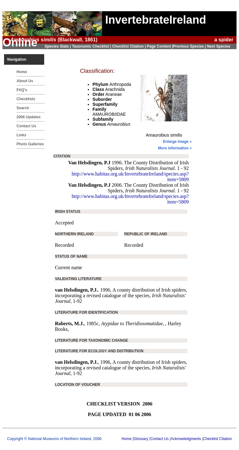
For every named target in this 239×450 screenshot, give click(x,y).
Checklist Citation (217, 439)
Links (21, 135)
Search (22, 108)
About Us (24, 81)
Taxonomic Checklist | (92, 46)
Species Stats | (58, 46)
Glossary (141, 439)
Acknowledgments (186, 439)
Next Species (218, 46)
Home (21, 72)
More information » (175, 148)
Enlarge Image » (177, 141)
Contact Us (26, 126)
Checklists (25, 99)
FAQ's (21, 90)
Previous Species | (190, 46)
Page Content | (160, 46)
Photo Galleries (30, 144)
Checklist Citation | (129, 46)
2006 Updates (28, 117)
